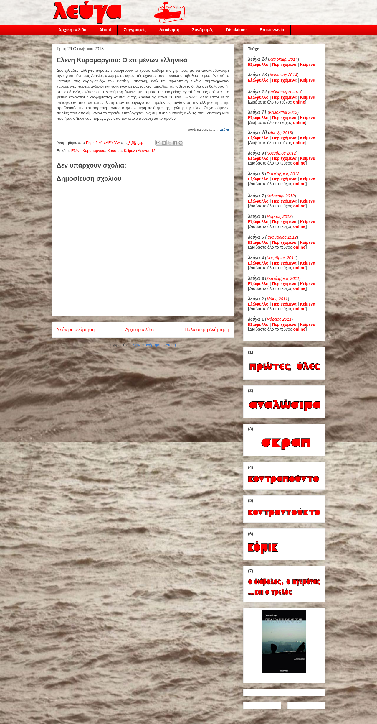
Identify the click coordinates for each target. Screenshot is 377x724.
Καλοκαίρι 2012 (281, 195)
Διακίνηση (169, 29)
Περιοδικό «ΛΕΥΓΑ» (103, 142)
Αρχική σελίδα (72, 29)
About (105, 29)
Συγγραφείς (135, 29)
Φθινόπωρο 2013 (285, 92)
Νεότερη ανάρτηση (76, 329)
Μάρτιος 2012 (279, 216)
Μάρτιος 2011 (279, 319)
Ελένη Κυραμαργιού (88, 150)
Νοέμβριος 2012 (281, 153)
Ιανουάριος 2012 (282, 237)
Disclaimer (236, 29)
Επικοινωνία (271, 29)
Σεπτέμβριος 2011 (283, 278)
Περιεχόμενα (284, 64)
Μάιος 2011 (277, 298)
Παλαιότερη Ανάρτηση (206, 329)
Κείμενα (307, 64)
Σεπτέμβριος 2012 (283, 173)
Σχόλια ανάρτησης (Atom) (154, 345)
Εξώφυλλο (258, 64)
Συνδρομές (202, 29)
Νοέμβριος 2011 (281, 257)
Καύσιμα (114, 150)
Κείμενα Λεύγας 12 (140, 150)
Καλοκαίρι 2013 (283, 112)
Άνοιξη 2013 (280, 132)
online (299, 163)
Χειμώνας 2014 (283, 75)
